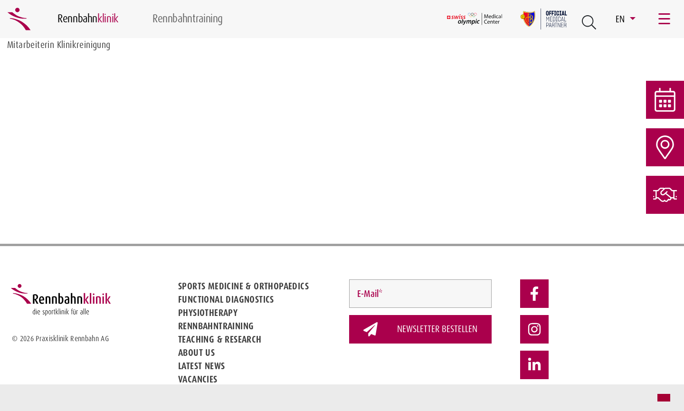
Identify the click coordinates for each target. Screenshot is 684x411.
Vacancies (198, 379)
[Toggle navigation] (665, 19)
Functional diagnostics (226, 299)
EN (621, 19)
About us (196, 352)
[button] (15, 398)
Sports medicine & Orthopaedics (243, 286)
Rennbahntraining (216, 326)
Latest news (201, 366)
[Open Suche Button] (589, 22)
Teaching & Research (220, 339)
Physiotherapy (208, 312)
